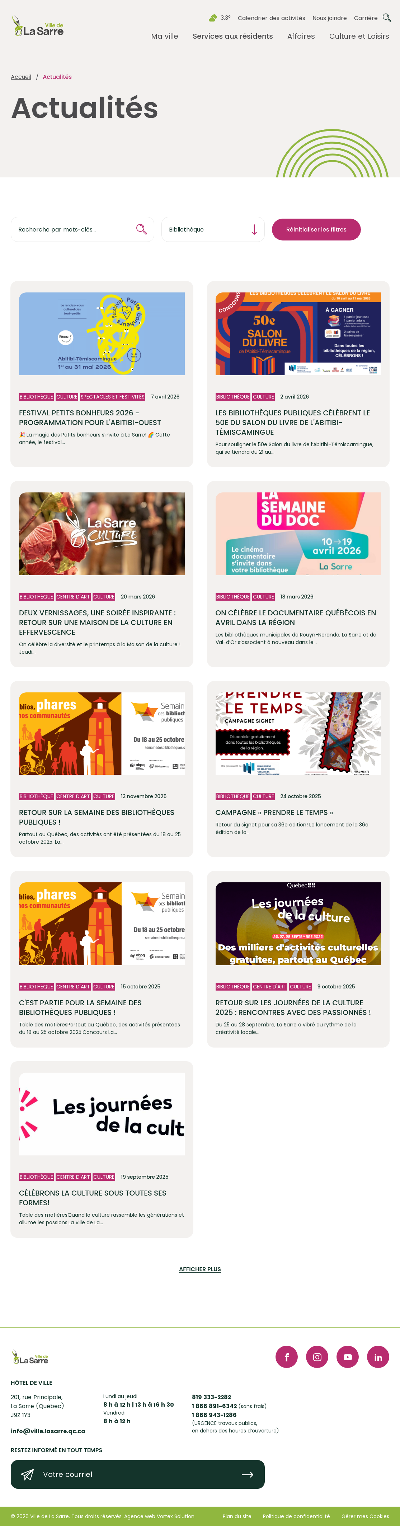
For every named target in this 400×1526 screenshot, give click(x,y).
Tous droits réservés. (97, 1516)
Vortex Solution (175, 1516)
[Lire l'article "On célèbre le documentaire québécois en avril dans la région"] (298, 574)
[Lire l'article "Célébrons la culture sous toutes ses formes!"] (101, 1149)
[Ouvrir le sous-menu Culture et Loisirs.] (359, 36)
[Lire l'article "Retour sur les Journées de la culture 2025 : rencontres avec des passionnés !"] (298, 959)
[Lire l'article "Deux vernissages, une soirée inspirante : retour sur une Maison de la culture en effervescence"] (101, 574)
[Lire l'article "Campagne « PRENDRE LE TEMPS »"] (298, 769)
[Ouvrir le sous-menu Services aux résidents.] (233, 36)
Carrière (366, 18)
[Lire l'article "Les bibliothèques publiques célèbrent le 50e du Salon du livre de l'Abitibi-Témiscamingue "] (298, 374)
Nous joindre (329, 18)
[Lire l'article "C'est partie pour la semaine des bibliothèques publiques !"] (101, 959)
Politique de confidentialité (296, 1516)
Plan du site (237, 1516)
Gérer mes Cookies (365, 1516)
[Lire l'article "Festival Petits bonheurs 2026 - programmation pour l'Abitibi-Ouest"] (101, 374)
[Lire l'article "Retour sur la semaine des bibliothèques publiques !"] (101, 769)
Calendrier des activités (271, 18)
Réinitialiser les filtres (316, 229)
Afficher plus (200, 1269)
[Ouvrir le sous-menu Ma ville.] (164, 36)
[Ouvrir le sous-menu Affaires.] (301, 36)
